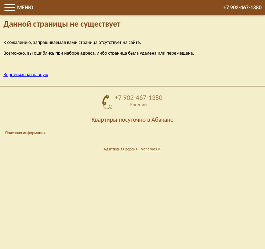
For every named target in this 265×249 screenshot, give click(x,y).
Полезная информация (25, 132)
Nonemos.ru (150, 149)
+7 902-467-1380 (242, 7)
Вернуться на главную (25, 74)
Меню (18, 7)
